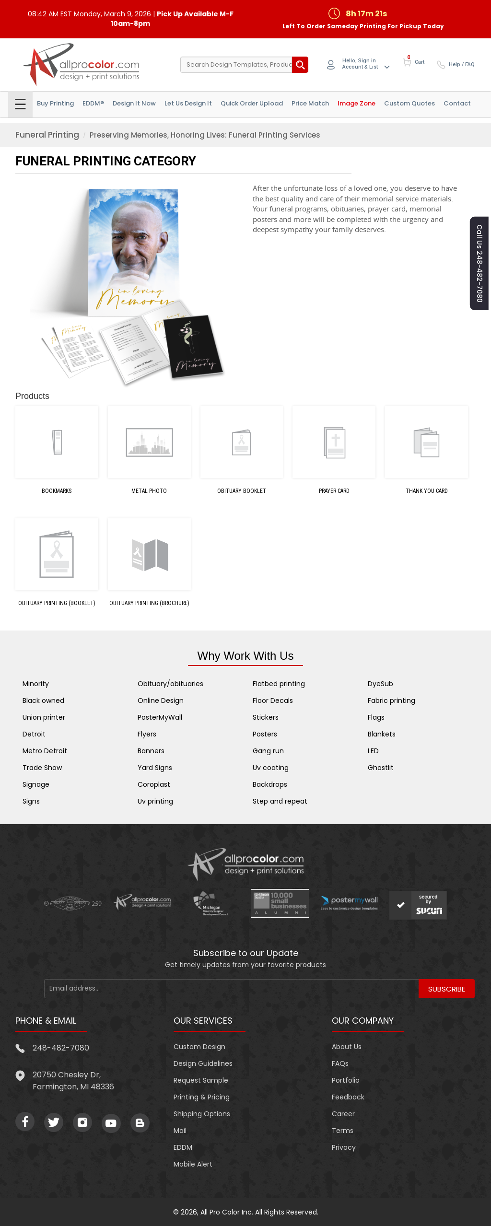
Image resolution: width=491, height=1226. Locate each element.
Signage (36, 784)
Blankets (382, 734)
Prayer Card (334, 491)
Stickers (266, 717)
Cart (419, 62)
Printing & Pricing (202, 1097)
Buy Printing (55, 103)
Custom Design (199, 1046)
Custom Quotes (409, 103)
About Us (347, 1046)
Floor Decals (273, 700)
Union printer (44, 717)
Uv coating (271, 767)
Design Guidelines (203, 1063)
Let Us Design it (188, 103)
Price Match (310, 103)
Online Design (161, 700)
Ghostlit (381, 767)
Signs (31, 801)
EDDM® (93, 103)
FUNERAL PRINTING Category (105, 161)
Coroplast (154, 784)
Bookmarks (56, 491)
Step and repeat (280, 801)
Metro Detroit (45, 751)
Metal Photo (149, 491)
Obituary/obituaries (170, 684)
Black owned (43, 700)
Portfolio (346, 1080)
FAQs (340, 1063)
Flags (376, 717)
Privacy (344, 1147)
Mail (180, 1130)
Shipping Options (202, 1114)
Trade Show (42, 767)
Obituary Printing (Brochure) (149, 603)
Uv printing (155, 801)
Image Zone (356, 103)
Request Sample (201, 1080)
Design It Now (134, 103)
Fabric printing (391, 700)
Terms (342, 1130)
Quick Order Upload (252, 103)
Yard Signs (155, 767)
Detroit (34, 734)
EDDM (183, 1147)
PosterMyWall (160, 717)
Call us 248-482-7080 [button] (479, 263)
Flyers (147, 734)
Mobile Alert (193, 1164)
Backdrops (270, 784)
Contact (457, 103)
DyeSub (380, 684)
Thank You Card (427, 491)
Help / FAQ (462, 64)
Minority (36, 684)
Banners (151, 751)
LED (373, 751)
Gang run (268, 751)
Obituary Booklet (241, 491)
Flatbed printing (279, 684)
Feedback (348, 1097)
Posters (265, 734)
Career (343, 1114)
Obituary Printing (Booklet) (56, 603)
